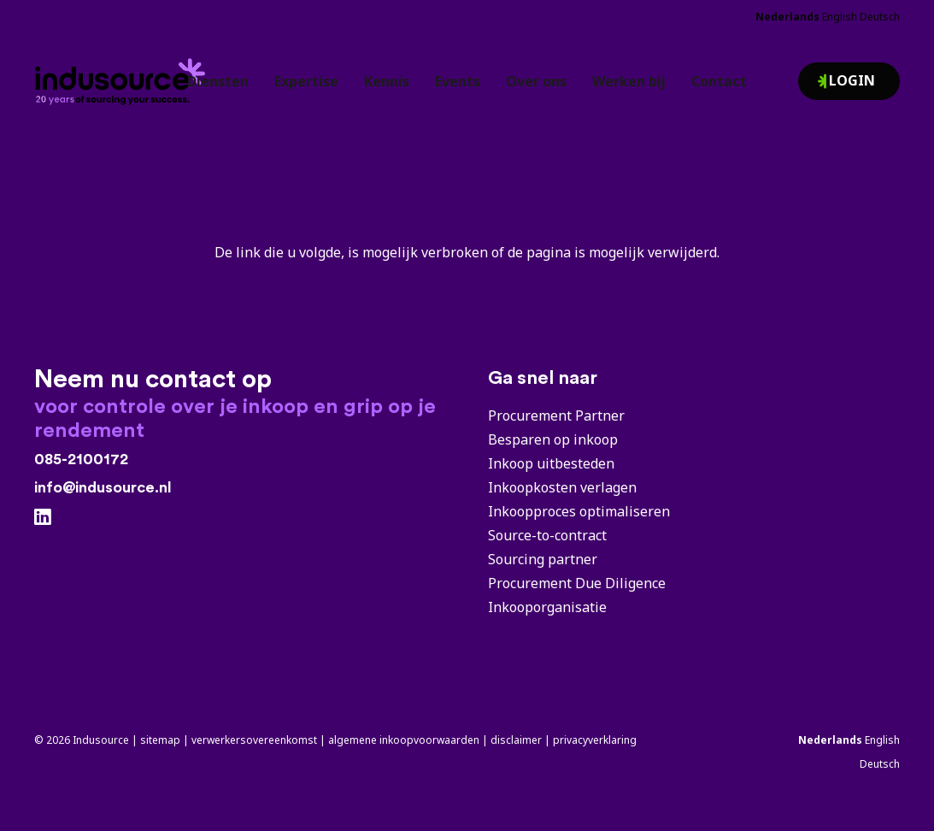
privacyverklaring (595, 740)
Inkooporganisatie (547, 607)
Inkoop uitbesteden (551, 463)
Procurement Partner (556, 415)
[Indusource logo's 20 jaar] (133, 74)
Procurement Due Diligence (577, 583)
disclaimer (516, 740)
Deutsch (880, 16)
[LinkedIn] (42, 517)
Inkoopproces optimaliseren (579, 511)
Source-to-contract (547, 535)
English (839, 16)
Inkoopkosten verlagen (562, 487)
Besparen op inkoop (553, 439)
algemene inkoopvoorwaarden (403, 740)
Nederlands (787, 16)
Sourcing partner (542, 559)
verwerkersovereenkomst (254, 740)
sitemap (160, 740)
